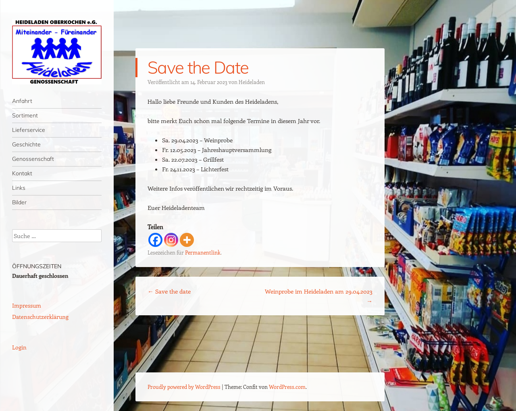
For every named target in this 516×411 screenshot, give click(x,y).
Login (19, 347)
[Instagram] (171, 240)
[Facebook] (155, 240)
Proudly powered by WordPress (184, 386)
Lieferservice (28, 130)
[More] (187, 240)
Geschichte (26, 144)
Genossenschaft (33, 158)
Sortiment (25, 115)
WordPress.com (287, 386)
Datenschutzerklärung (40, 317)
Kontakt (22, 173)
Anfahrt (22, 101)
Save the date (169, 291)
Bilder (19, 202)
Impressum (26, 305)
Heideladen (252, 81)
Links (18, 187)
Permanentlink (203, 252)
